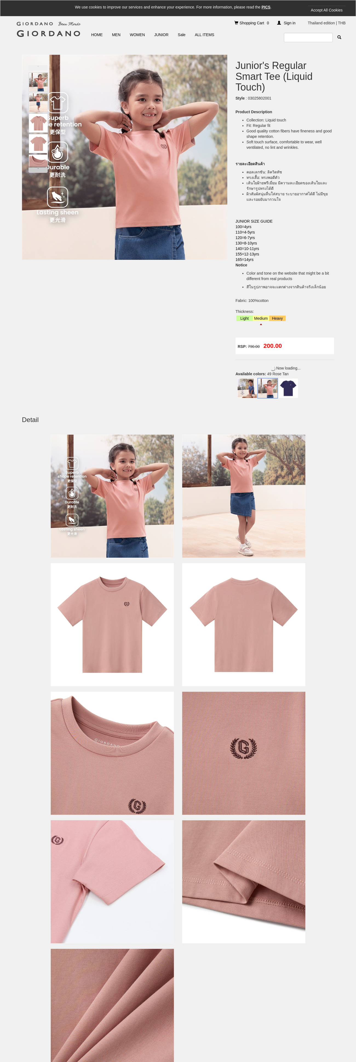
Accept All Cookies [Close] (327, 10)
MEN (116, 35)
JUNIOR (161, 35)
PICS (266, 7)
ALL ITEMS (204, 35)
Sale (181, 35)
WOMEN (137, 35)
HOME (97, 35)
